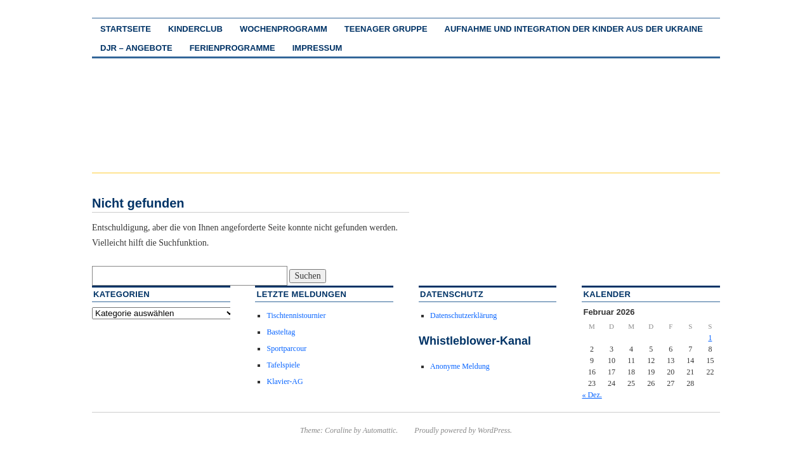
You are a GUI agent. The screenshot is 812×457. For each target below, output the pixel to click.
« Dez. (591, 394)
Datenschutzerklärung (463, 315)
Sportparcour (286, 348)
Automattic (379, 430)
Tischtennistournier (295, 315)
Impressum (317, 48)
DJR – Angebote (136, 48)
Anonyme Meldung (460, 366)
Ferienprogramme (232, 48)
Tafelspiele (282, 365)
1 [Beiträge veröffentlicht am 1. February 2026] (710, 337)
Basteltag (280, 332)
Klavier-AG (284, 381)
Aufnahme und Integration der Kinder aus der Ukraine (574, 29)
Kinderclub (195, 29)
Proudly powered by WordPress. (463, 430)
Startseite (125, 29)
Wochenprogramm (283, 29)
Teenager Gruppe (386, 29)
